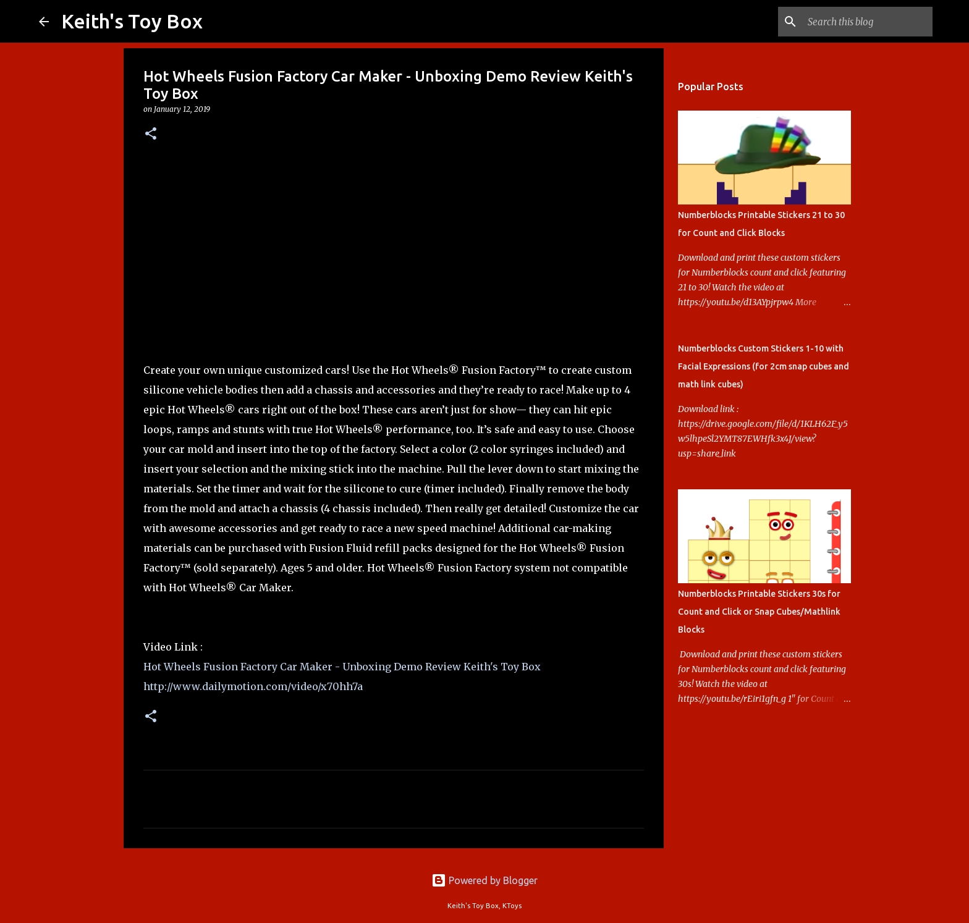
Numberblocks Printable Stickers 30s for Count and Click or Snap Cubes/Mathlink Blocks (759, 611)
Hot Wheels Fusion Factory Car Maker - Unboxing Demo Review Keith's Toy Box (342, 666)
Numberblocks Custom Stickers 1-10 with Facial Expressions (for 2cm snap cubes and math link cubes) (763, 366)
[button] (150, 134)
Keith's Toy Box (132, 21)
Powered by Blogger (484, 880)
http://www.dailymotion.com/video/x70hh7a (253, 686)
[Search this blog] (868, 21)
